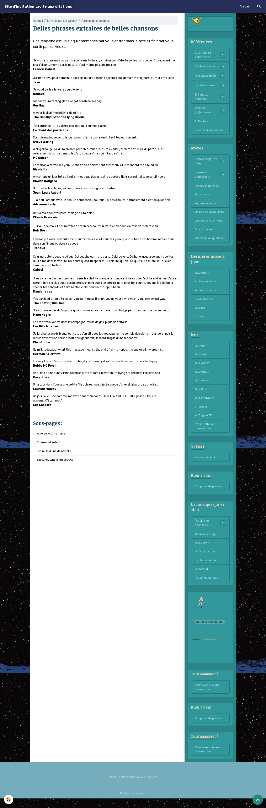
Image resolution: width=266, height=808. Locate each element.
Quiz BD (200, 311)
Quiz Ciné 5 (202, 393)
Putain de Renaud (207, 585)
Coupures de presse (208, 493)
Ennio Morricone (209, 647)
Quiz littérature (205, 402)
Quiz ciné (201, 358)
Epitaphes (201, 122)
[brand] (38, 6)
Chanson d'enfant (49, 442)
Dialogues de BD (205, 76)
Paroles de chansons (202, 530)
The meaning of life (208, 187)
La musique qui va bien (62, 21)
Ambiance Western (207, 284)
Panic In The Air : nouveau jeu (206, 432)
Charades (201, 411)
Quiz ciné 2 (202, 367)
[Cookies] (9, 799)
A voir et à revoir (206, 463)
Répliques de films (207, 67)
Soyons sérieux (205, 231)
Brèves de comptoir (201, 97)
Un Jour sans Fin (206, 559)
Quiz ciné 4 (202, 275)
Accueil (244, 6)
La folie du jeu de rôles (206, 162)
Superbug (201, 576)
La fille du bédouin (206, 567)
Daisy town (202, 550)
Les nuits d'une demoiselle (54, 451)
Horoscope (202, 195)
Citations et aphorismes (203, 55)
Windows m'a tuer (207, 204)
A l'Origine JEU (204, 420)
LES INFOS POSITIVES (209, 222)
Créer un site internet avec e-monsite (133, 786)
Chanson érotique (207, 541)
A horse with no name (51, 433)
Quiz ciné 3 (202, 376)
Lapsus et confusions (202, 176)
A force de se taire (207, 293)
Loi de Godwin (204, 302)
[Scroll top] (257, 800)
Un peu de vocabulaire (209, 213)
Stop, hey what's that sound (56, 460)
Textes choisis (204, 86)
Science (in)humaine (203, 111)
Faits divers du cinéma (210, 130)
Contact (200, 320)
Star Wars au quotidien (210, 240)
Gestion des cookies (133, 802)
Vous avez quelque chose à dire (207, 695)
